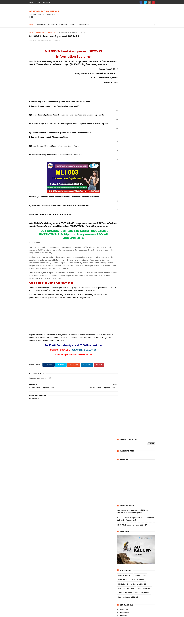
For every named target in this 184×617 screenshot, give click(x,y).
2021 (122, 572)
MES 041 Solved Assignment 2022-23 (137, 471)
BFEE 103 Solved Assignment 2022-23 (137, 289)
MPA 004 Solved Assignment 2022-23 (137, 525)
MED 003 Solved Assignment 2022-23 (137, 506)
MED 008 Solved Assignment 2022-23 (137, 490)
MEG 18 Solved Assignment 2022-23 (136, 234)
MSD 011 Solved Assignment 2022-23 (137, 557)
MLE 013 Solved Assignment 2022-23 (137, 439)
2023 (122, 206)
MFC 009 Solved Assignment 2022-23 (137, 397)
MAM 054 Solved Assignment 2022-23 (138, 362)
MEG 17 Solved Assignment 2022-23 (136, 237)
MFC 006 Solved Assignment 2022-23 (137, 407)
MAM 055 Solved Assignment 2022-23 (137, 359)
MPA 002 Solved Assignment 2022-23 (137, 532)
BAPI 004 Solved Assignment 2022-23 (137, 314)
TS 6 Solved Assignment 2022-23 (135, 334)
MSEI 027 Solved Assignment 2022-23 (137, 375)
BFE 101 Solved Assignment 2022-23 (136, 302)
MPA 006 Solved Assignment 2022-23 (137, 519)
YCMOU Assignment (142, 186)
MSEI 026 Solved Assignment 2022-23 (137, 378)
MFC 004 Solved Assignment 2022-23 (137, 410)
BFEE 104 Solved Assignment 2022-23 (137, 285)
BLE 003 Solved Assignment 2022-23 (137, 324)
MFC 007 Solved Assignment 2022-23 (137, 404)
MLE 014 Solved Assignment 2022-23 (137, 436)
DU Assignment (140, 169)
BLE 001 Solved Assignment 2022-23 (137, 330)
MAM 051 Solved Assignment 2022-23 (137, 372)
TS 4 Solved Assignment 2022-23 (135, 340)
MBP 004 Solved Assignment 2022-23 (137, 487)
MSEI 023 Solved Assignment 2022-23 (137, 388)
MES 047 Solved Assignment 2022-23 (137, 452)
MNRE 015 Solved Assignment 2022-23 (138, 477)
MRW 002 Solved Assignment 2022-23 (138, 423)
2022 (122, 209)
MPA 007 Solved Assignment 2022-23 (137, 516)
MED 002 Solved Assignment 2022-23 (137, 509)
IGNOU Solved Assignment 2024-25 (132, 118)
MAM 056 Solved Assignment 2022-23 (137, 356)
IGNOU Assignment (137, 173)
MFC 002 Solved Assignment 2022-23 (137, 417)
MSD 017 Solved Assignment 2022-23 (137, 538)
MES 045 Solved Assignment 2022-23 (137, 458)
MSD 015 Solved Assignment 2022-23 (137, 544)
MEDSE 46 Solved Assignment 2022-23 (137, 242)
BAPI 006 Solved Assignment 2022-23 (137, 308)
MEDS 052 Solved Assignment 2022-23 (137, 278)
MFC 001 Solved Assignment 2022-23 (137, 420)
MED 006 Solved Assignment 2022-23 (137, 497)
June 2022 (126, 225)
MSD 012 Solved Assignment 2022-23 (137, 554)
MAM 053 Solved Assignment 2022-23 (137, 365)
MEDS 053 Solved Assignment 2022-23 (137, 273)
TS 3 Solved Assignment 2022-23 (135, 343)
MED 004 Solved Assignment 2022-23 (137, 503)
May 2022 (126, 228)
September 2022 (129, 218)
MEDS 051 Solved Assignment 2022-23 (138, 282)
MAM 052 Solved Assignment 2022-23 (137, 369)
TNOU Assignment (125, 186)
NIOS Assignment (144, 182)
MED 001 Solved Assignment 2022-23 (137, 512)
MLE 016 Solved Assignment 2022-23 (137, 429)
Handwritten (84, 25)
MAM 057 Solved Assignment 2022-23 (137, 353)
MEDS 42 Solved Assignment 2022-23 (137, 252)
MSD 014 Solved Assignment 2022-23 (137, 548)
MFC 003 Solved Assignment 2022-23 (137, 413)
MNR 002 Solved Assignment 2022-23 (137, 480)
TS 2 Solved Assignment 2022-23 (135, 346)
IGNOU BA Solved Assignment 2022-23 (132, 178)
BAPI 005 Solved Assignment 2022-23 (137, 311)
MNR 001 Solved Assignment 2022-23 (137, 484)
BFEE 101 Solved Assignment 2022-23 (137, 295)
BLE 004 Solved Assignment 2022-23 (137, 321)
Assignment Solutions (46, 25)
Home (31, 25)
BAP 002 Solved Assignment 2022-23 (137, 317)
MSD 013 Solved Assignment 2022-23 (137, 551)
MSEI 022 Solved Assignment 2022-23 (137, 391)
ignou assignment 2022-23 (46, 32)
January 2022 (128, 568)
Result (72, 25)
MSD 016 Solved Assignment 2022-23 (137, 541)
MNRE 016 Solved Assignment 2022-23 (138, 474)
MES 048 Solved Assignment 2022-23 (137, 449)
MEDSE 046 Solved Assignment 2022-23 (137, 259)
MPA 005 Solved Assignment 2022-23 (137, 522)
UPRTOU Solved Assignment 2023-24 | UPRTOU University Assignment (133, 105)
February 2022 (128, 564)
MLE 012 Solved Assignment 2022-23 (137, 442)
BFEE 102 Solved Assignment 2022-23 (137, 292)
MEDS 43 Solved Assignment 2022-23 (137, 249)
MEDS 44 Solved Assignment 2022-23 (137, 246)
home (31, 2)
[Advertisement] (112, 15)
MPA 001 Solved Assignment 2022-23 (137, 535)
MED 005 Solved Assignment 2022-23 (137, 500)
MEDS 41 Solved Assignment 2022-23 (137, 255)
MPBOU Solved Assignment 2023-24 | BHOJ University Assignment (135, 112)
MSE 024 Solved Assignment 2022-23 (137, 385)
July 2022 (126, 222)
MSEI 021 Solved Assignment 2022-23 (137, 394)
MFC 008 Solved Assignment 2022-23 (137, 401)
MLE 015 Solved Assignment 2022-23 (137, 433)
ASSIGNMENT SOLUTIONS (44, 11)
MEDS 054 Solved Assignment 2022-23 (137, 268)
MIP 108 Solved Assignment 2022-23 (137, 560)
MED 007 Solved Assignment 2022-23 (137, 493)
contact (46, 2)
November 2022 (129, 212)
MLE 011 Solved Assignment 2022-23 (137, 445)
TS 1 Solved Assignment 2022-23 (135, 349)
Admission (63, 25)
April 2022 (126, 231)
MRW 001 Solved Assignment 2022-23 (137, 426)
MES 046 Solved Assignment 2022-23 (137, 455)
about (38, 2)
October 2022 (128, 215)
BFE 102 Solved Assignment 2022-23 (137, 298)
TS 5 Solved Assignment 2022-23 (135, 337)
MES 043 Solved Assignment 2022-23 (137, 465)
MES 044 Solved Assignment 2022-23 (137, 461)
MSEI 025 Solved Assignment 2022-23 (137, 381)
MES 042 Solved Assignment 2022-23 (137, 468)
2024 (122, 203)
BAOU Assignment (125, 169)
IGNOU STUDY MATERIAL (126, 182)
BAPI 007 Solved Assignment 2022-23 (137, 305)
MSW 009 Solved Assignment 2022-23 (138, 264)
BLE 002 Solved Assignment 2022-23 (137, 327)
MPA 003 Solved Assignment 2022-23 (137, 529)
